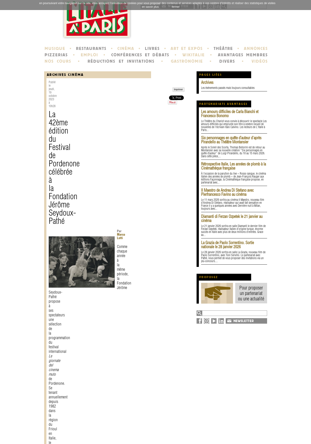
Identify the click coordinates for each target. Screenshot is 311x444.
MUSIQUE (55, 48)
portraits (143, 431)
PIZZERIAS (56, 55)
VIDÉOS (260, 61)
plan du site (233, 431)
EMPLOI (89, 55)
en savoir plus (150, 6)
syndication (232, 435)
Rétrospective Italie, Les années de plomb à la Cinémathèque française (233, 166)
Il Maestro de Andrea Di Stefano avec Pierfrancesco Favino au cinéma (227, 192)
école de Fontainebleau (156, 435)
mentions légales (107, 431)
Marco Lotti (129, 117)
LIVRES (152, 48)
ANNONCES (256, 48)
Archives (207, 82)
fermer (176, 6)
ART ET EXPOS (187, 48)
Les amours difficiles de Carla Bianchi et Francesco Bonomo (229, 113)
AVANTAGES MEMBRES (243, 55)
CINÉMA (125, 48)
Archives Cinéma (65, 75)
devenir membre (107, 435)
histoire (142, 427)
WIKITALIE (193, 55)
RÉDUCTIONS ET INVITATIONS (121, 61)
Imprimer (59, 390)
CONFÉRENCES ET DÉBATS (140, 55)
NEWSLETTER (243, 321)
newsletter (188, 427)
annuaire (230, 427)
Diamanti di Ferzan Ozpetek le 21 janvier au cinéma (232, 218)
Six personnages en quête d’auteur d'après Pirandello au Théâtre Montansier (231, 140)
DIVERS (227, 61)
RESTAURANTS (91, 48)
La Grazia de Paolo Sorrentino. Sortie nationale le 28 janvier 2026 (227, 244)
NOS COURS (58, 61)
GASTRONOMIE (187, 61)
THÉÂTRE (223, 48)
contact (99, 427)
